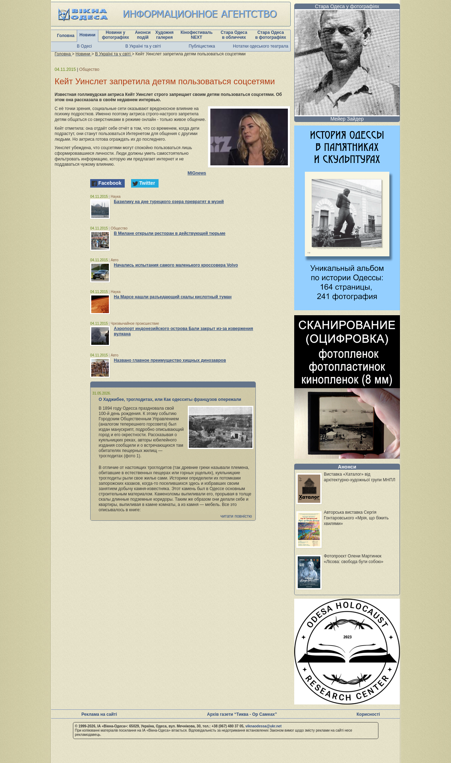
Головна (65, 35)
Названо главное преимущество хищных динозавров (170, 360)
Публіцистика (202, 46)
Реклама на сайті (99, 714)
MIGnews (196, 173)
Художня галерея (164, 35)
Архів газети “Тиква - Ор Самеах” (242, 714)
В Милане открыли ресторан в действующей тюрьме (170, 233)
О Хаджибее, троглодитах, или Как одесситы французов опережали (170, 399)
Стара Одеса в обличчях (234, 35)
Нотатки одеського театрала (260, 46)
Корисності (368, 714)
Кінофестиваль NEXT (196, 35)
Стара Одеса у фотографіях (347, 6)
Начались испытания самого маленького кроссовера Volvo (176, 265)
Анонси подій (143, 35)
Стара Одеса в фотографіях (270, 35)
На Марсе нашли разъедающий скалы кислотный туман (172, 296)
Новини (87, 34)
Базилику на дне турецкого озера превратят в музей (169, 201)
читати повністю (236, 516)
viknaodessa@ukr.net (263, 726)
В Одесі (84, 46)
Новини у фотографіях (115, 35)
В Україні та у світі (143, 46)
